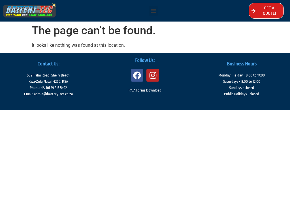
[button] (153, 11)
